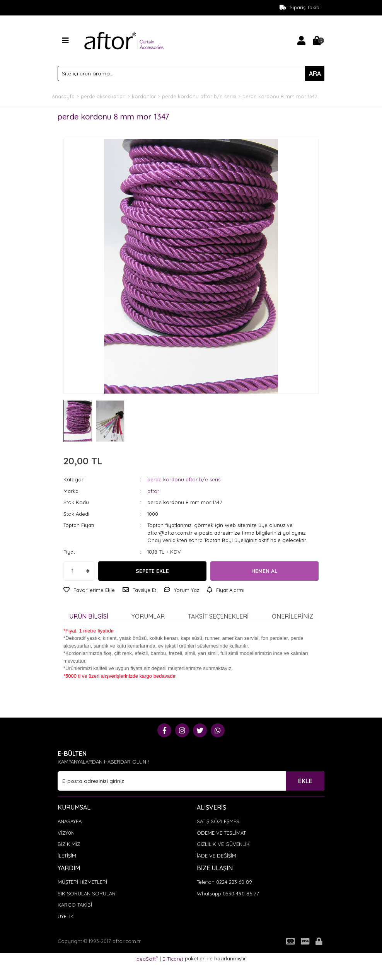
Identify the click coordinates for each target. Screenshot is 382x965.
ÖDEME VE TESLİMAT (221, 833)
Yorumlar (148, 616)
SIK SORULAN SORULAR (87, 893)
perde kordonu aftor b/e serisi (184, 479)
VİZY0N (66, 833)
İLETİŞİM (67, 855)
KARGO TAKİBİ (75, 905)
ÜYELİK (66, 916)
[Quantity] (78, 571)
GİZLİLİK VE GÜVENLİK (223, 844)
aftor (153, 491)
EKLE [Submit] (305, 781)
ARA (315, 73)
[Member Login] (301, 40)
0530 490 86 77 (241, 893)
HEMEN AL (264, 571)
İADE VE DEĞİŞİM (216, 855)
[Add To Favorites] (89, 590)
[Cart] (316, 40)
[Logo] (124, 40)
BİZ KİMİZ (69, 844)
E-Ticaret (172, 959)
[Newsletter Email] (191, 781)
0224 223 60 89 (234, 882)
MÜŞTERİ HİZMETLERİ (82, 882)
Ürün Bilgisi (88, 616)
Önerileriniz (292, 616)
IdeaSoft (146, 958)
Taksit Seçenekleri (218, 616)
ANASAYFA (70, 821)
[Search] (191, 73)
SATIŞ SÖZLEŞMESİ (218, 821)
